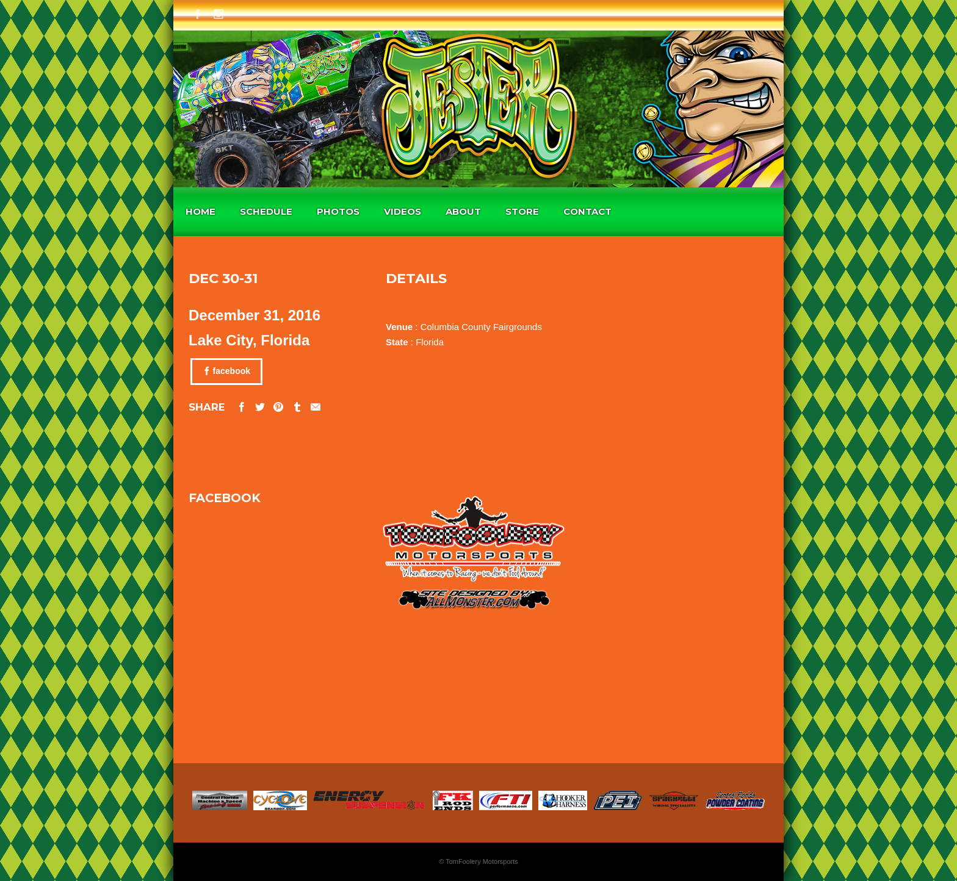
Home (200, 211)
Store (522, 211)
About (463, 211)
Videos (402, 211)
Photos (338, 211)
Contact (587, 211)
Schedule (266, 211)
